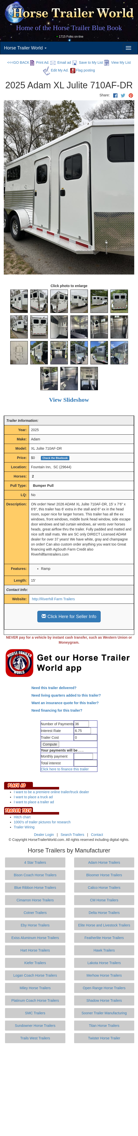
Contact (97, 835)
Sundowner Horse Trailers (35, 1026)
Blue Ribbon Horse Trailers (35, 888)
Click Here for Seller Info (69, 616)
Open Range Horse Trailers (104, 988)
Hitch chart (22, 817)
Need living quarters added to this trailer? (66, 695)
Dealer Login (44, 835)
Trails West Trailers (35, 1038)
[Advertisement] (71, 1089)
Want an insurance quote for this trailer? (65, 703)
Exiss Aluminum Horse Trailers (35, 938)
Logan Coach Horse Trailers (35, 975)
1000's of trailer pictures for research (42, 822)
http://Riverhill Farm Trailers (53, 599)
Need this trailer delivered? (54, 688)
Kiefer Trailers (35, 963)
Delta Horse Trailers (104, 913)
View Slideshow (69, 399)
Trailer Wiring (24, 827)
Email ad (60, 62)
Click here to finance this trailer (65, 769)
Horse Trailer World (25, 47)
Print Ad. (39, 62)
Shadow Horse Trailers (104, 1000)
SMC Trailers (35, 1013)
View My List (117, 62)
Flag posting (82, 70)
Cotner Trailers (35, 913)
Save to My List (87, 62)
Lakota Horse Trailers (104, 963)
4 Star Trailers (35, 862)
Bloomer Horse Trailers (104, 875)
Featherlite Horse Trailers (104, 938)
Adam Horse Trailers (104, 862)
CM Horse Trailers (104, 900)
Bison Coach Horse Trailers (35, 875)
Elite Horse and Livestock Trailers (104, 925)
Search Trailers (72, 835)
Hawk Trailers (104, 950)
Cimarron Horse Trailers (35, 900)
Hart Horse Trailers (35, 950)
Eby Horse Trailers (35, 925)
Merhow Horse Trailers (104, 975)
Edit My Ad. (56, 70)
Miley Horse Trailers (35, 988)
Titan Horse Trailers (104, 1026)
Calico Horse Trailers (104, 888)
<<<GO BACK (18, 62)
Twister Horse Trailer (104, 1038)
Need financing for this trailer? (57, 710)
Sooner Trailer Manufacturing (104, 1013)
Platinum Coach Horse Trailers (35, 1000)
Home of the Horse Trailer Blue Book (69, 28)
